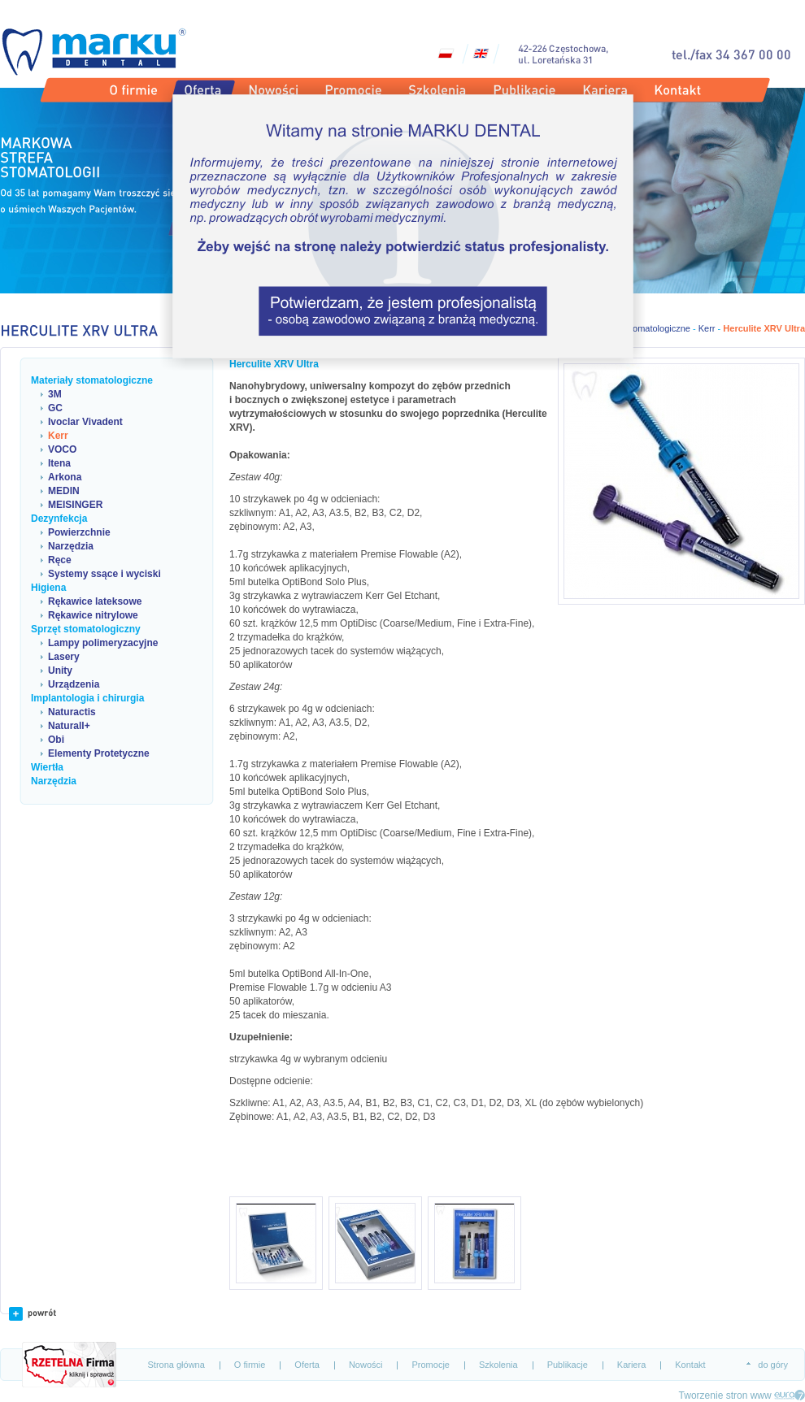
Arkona (64, 477)
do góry (773, 1364)
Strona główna (176, 1364)
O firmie (250, 1364)
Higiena (48, 587)
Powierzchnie (79, 532)
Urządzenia (73, 684)
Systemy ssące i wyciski (104, 573)
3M (55, 394)
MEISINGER (75, 504)
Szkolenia (498, 1364)
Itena (59, 463)
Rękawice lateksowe (94, 601)
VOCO (62, 449)
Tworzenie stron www (725, 1395)
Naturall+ (69, 725)
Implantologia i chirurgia (87, 698)
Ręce (60, 560)
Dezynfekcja (59, 518)
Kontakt (690, 1364)
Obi (56, 739)
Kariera (631, 1364)
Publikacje (567, 1364)
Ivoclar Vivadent (85, 422)
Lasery (64, 656)
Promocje (430, 1364)
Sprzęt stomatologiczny (86, 629)
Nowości (366, 1364)
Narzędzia (71, 546)
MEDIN (64, 491)
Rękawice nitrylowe (93, 615)
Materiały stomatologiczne (92, 380)
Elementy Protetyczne (99, 753)
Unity (60, 670)
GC (55, 408)
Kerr (58, 435)
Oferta (307, 1364)
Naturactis (72, 712)
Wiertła (47, 767)
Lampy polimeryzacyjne (103, 643)
